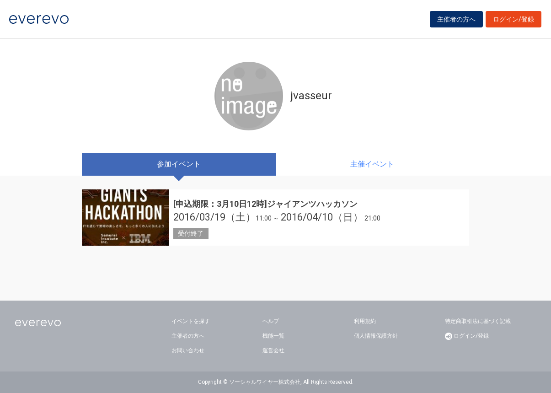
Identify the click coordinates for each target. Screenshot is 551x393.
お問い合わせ (187, 350)
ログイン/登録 (513, 19)
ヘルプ (270, 321)
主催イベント (372, 164)
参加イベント (179, 164)
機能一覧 (273, 336)
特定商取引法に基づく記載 (478, 321)
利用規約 (365, 321)
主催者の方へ (456, 19)
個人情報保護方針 (376, 336)
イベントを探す (190, 321)
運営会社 (273, 350)
